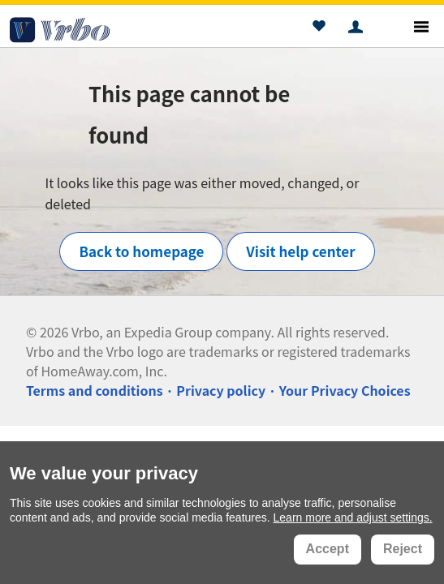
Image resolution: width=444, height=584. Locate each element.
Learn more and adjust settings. (353, 517)
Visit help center (300, 251)
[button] (318, 28)
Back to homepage (141, 251)
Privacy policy (220, 390)
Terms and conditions (94, 390)
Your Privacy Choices (345, 390)
